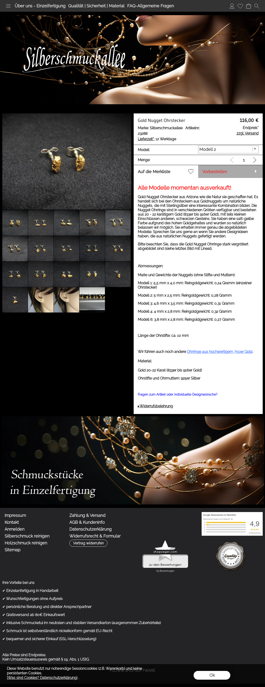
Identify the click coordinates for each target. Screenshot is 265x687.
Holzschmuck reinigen (26, 543)
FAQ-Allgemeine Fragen (150, 5)
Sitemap (12, 549)
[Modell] (228, 149)
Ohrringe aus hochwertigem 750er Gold (219, 351)
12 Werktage (157, 139)
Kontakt (12, 522)
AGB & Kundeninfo (87, 522)
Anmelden (232, 5)
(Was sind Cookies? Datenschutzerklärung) (42, 678)
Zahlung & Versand (87, 515)
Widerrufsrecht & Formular (95, 536)
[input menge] (243, 160)
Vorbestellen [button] (214, 171)
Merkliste (240, 5)
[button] (8, 6)
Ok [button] (212, 675)
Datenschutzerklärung (90, 529)
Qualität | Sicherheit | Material (96, 5)
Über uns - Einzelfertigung (40, 5)
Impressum (15, 515)
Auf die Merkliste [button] (154, 171)
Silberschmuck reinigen (27, 536)
